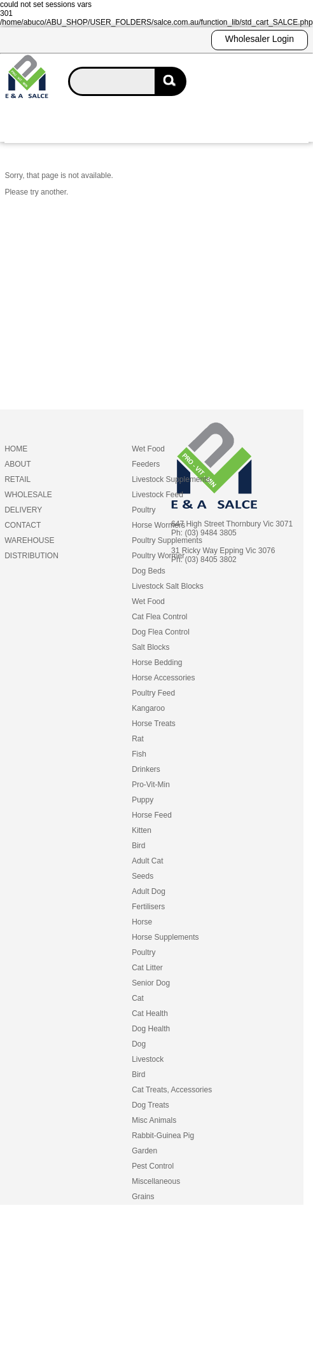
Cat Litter (147, 967)
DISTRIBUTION (31, 555)
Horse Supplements (165, 937)
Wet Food (148, 448)
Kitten (141, 830)
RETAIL (17, 479)
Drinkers (146, 769)
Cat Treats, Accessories (172, 1089)
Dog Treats (150, 1105)
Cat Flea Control (159, 616)
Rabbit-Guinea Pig (163, 1135)
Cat (138, 998)
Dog (139, 1044)
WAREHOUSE (29, 540)
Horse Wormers (158, 525)
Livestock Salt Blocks (168, 586)
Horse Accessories (163, 677)
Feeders (146, 464)
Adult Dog (148, 891)
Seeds (142, 876)
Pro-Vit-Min (151, 784)
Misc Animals (154, 1120)
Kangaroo (148, 708)
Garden (144, 1150)
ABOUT (17, 464)
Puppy (142, 799)
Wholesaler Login (259, 39)
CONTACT (22, 525)
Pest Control (153, 1166)
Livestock (147, 1059)
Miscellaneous (156, 1181)
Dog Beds (148, 571)
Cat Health (150, 1013)
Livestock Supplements (171, 479)
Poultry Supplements (167, 540)
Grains (143, 1196)
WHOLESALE (28, 494)
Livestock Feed (157, 494)
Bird (138, 845)
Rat (138, 738)
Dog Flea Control (161, 632)
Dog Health (151, 1028)
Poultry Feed (153, 693)
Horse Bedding (157, 662)
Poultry (143, 509)
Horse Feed (152, 815)
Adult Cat (147, 860)
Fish (139, 754)
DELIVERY (23, 509)
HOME (15, 448)
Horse (142, 921)
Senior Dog (151, 983)
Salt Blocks (150, 647)
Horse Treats (154, 723)
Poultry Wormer (158, 555)
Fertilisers (148, 906)
